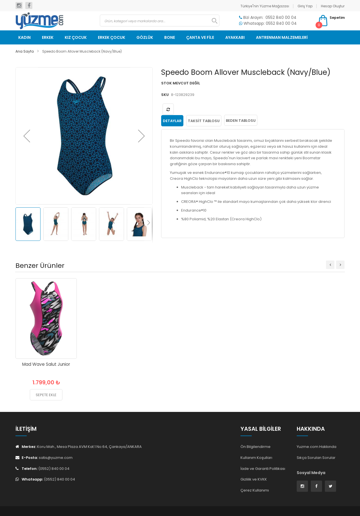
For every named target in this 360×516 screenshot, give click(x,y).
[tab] (172, 120)
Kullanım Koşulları (256, 457)
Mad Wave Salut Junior (46, 364)
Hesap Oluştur (333, 6)
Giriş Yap (305, 6)
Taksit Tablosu (204, 120)
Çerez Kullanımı (254, 490)
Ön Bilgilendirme (255, 446)
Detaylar (172, 120)
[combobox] (159, 20)
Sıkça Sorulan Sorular (316, 457)
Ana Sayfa (24, 51)
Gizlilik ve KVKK (253, 479)
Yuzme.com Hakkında (316, 446)
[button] (26, 136)
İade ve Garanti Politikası (262, 468)
